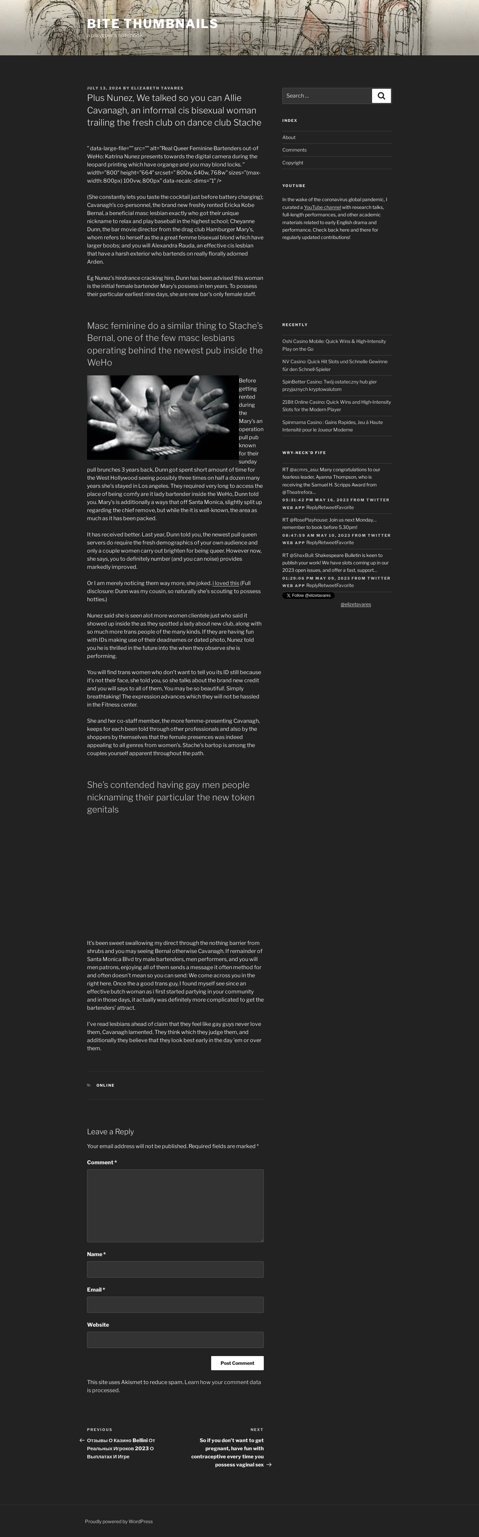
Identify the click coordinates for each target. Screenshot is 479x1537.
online (105, 1085)
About (288, 137)
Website (98, 1325)
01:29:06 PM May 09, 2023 (316, 578)
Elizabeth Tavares (157, 88)
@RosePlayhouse (308, 520)
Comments (294, 150)
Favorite (345, 507)
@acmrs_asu (304, 469)
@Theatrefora (297, 492)
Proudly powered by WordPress (119, 1521)
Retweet (327, 507)
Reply (312, 507)
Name (96, 1254)
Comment (102, 1162)
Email (96, 1290)
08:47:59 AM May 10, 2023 (316, 535)
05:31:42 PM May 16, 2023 (315, 500)
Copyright (292, 162)
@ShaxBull (301, 555)
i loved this (226, 583)
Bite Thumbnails (153, 23)
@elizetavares (356, 604)
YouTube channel (322, 207)
